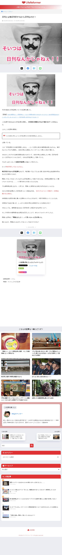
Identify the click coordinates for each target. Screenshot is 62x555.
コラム (13, 279)
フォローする (33, 266)
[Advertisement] (31, 305)
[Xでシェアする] (21, 68)
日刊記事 (17, 282)
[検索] (32, 446)
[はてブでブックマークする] (34, 68)
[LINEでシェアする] (40, 68)
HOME (31, 531)
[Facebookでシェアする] (28, 68)
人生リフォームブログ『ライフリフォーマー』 (31, 7)
